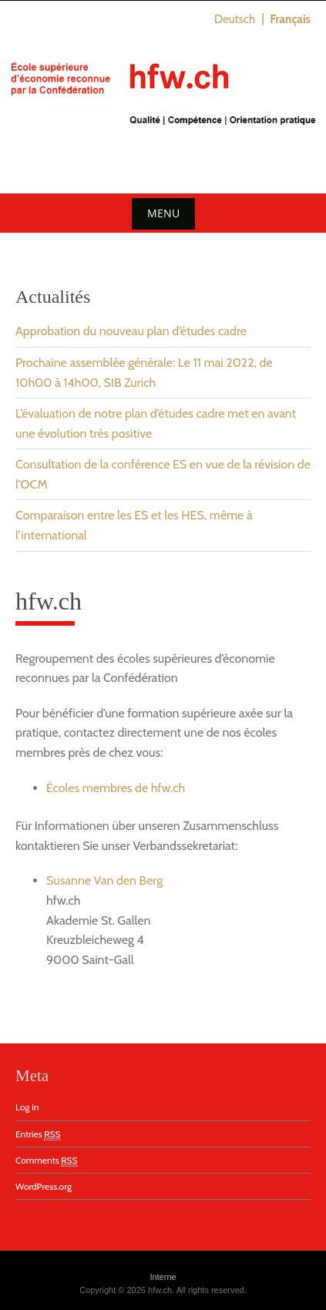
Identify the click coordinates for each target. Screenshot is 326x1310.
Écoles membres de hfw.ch (115, 788)
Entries (38, 1134)
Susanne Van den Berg (104, 880)
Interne (163, 1276)
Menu (163, 213)
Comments (46, 1160)
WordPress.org (43, 1186)
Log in (27, 1107)
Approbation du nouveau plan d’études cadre (131, 331)
